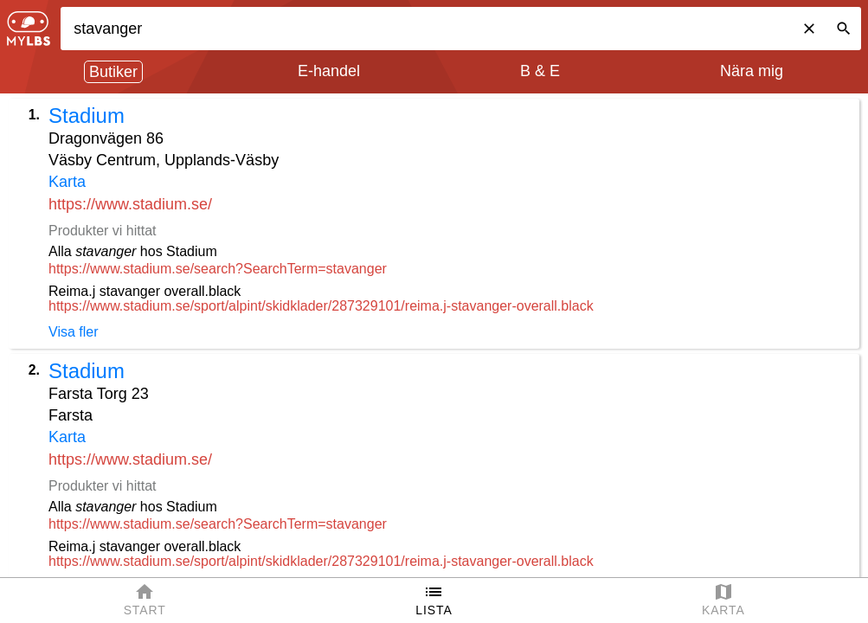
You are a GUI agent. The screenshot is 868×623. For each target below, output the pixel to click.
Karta (67, 181)
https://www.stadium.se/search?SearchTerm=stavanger (217, 268)
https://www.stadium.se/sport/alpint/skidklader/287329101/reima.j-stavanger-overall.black (321, 306)
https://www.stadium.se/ (130, 204)
